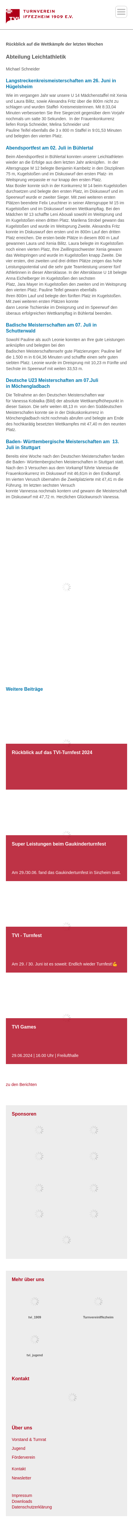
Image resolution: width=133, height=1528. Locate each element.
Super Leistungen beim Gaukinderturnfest (59, 843)
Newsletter (21, 1478)
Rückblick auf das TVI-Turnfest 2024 (52, 752)
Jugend (18, 1448)
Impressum (22, 1495)
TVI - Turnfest (27, 935)
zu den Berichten (21, 1084)
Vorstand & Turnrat (29, 1439)
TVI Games (24, 1026)
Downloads (22, 1501)
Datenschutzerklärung (32, 1507)
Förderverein (23, 1457)
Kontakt (19, 1468)
